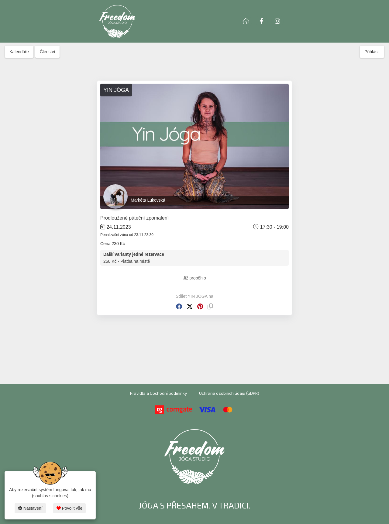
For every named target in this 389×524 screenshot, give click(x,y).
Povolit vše (70, 508)
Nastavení (30, 508)
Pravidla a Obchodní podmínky (158, 393)
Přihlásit (372, 51)
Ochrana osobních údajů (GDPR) (229, 393)
